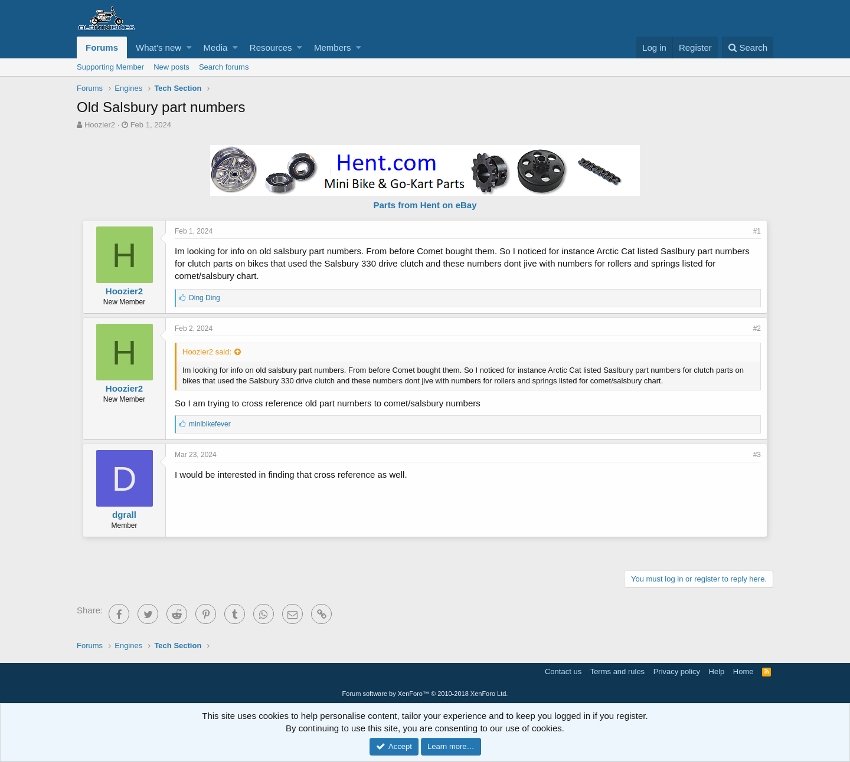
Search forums (224, 67)
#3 (757, 455)
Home (743, 671)
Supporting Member (110, 67)
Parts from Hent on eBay (424, 205)
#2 (757, 328)
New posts (171, 67)
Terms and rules (617, 671)
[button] (189, 47)
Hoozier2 (99, 124)
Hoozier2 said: (206, 351)
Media (216, 47)
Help (717, 671)
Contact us (563, 671)
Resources (271, 47)
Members (332, 47)
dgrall (124, 515)
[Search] (747, 47)
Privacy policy (676, 671)
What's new (158, 47)
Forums (102, 47)
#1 (757, 231)
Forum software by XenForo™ (425, 693)
